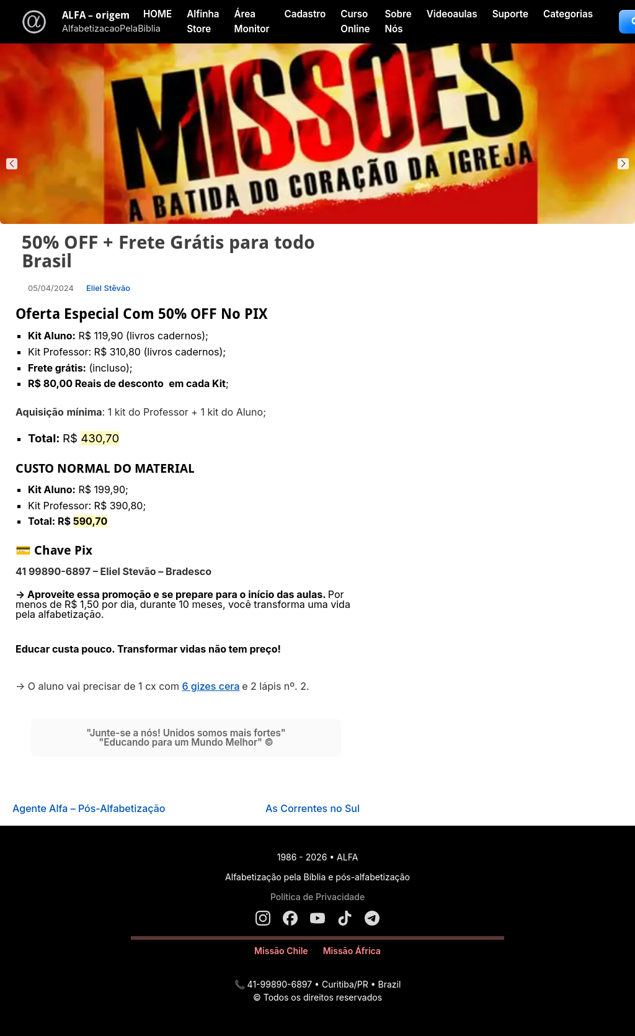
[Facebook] (290, 918)
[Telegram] (372, 918)
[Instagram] (262, 918)
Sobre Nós (397, 21)
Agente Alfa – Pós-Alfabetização (88, 808)
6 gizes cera (210, 686)
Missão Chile (281, 950)
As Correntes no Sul (312, 808)
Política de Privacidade (317, 896)
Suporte (510, 14)
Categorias (568, 14)
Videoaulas (452, 14)
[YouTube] (317, 918)
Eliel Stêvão (108, 288)
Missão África (352, 950)
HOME (157, 14)
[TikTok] (344, 918)
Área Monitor (251, 21)
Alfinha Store (203, 21)
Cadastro (305, 14)
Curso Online (355, 21)
